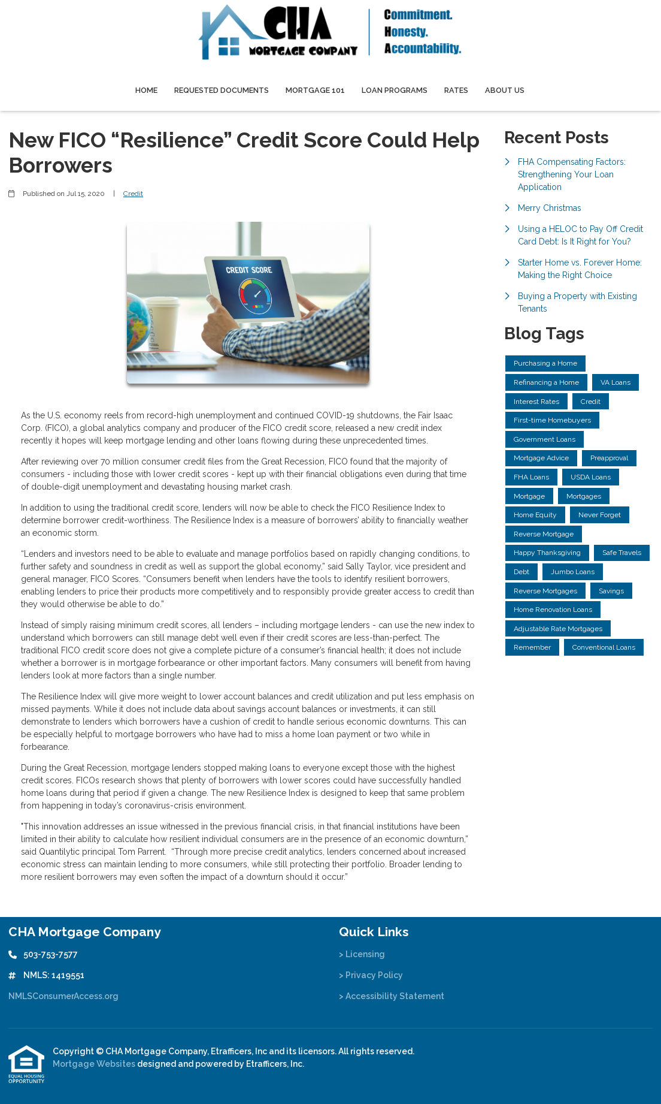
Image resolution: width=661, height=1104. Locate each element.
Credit (133, 193)
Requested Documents (221, 90)
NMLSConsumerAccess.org (63, 996)
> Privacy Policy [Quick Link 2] (371, 975)
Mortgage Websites (95, 1064)
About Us (504, 90)
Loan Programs (394, 90)
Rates (456, 90)
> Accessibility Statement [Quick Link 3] (391, 996)
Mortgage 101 (315, 90)
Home (146, 90)
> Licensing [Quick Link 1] (362, 954)
